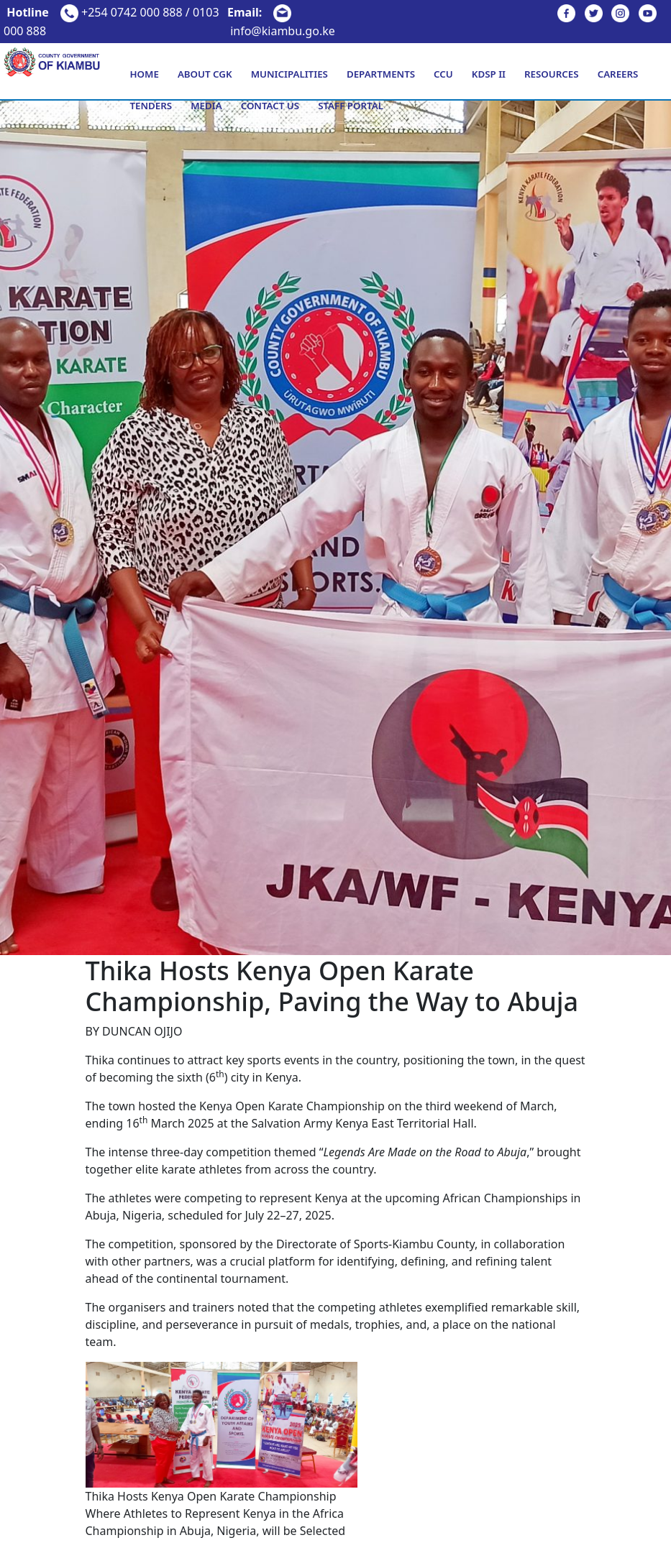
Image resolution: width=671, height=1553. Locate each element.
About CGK (205, 74)
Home (143, 74)
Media (206, 105)
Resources (551, 74)
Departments (381, 74)
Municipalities (289, 74)
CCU (443, 74)
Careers (618, 74)
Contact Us (270, 105)
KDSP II (489, 74)
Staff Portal (350, 105)
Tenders (150, 105)
